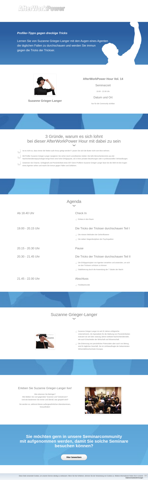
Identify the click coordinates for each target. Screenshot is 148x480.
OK (145, 476)
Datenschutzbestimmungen (134, 478)
